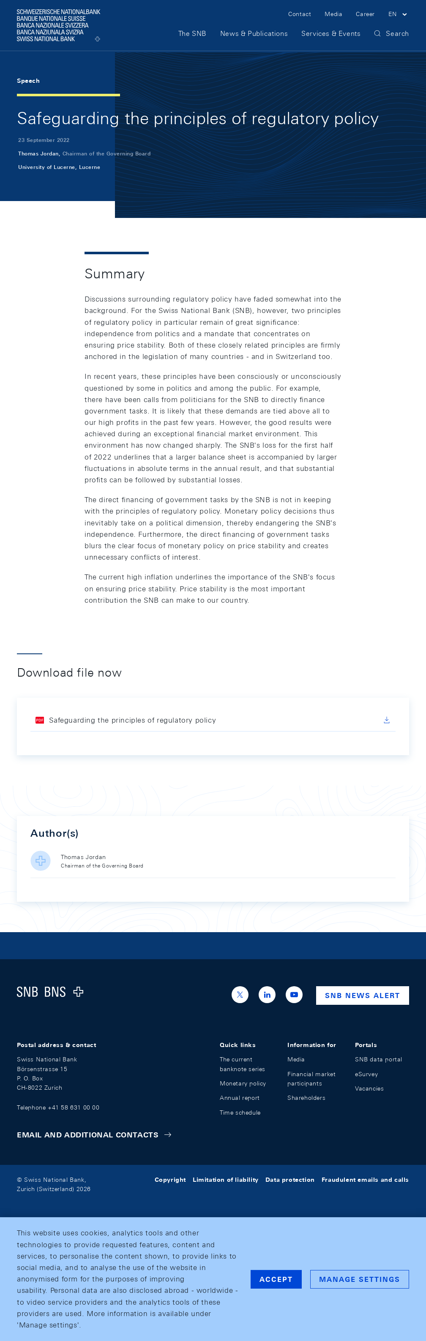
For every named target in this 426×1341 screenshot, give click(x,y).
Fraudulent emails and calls (365, 1179)
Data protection (290, 1179)
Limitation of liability (226, 1179)
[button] (398, 16)
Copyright (170, 1179)
